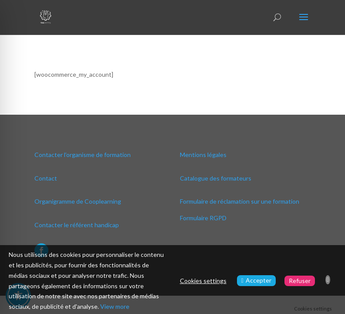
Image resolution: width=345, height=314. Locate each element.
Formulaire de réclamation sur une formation (239, 201)
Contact (45, 178)
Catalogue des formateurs (215, 178)
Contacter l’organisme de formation (82, 154)
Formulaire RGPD (203, 218)
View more (114, 306)
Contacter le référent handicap (76, 225)
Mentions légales (203, 154)
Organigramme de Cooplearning (77, 201)
